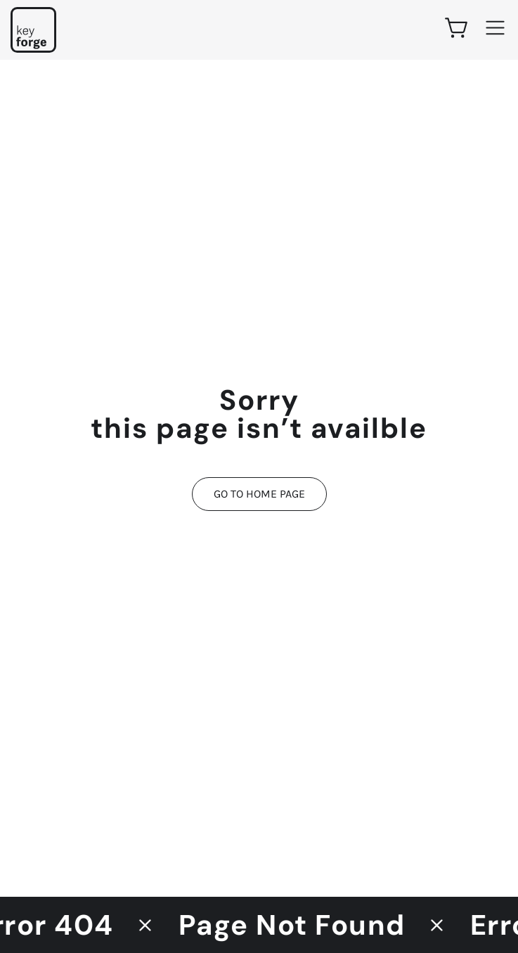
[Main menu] (495, 27)
